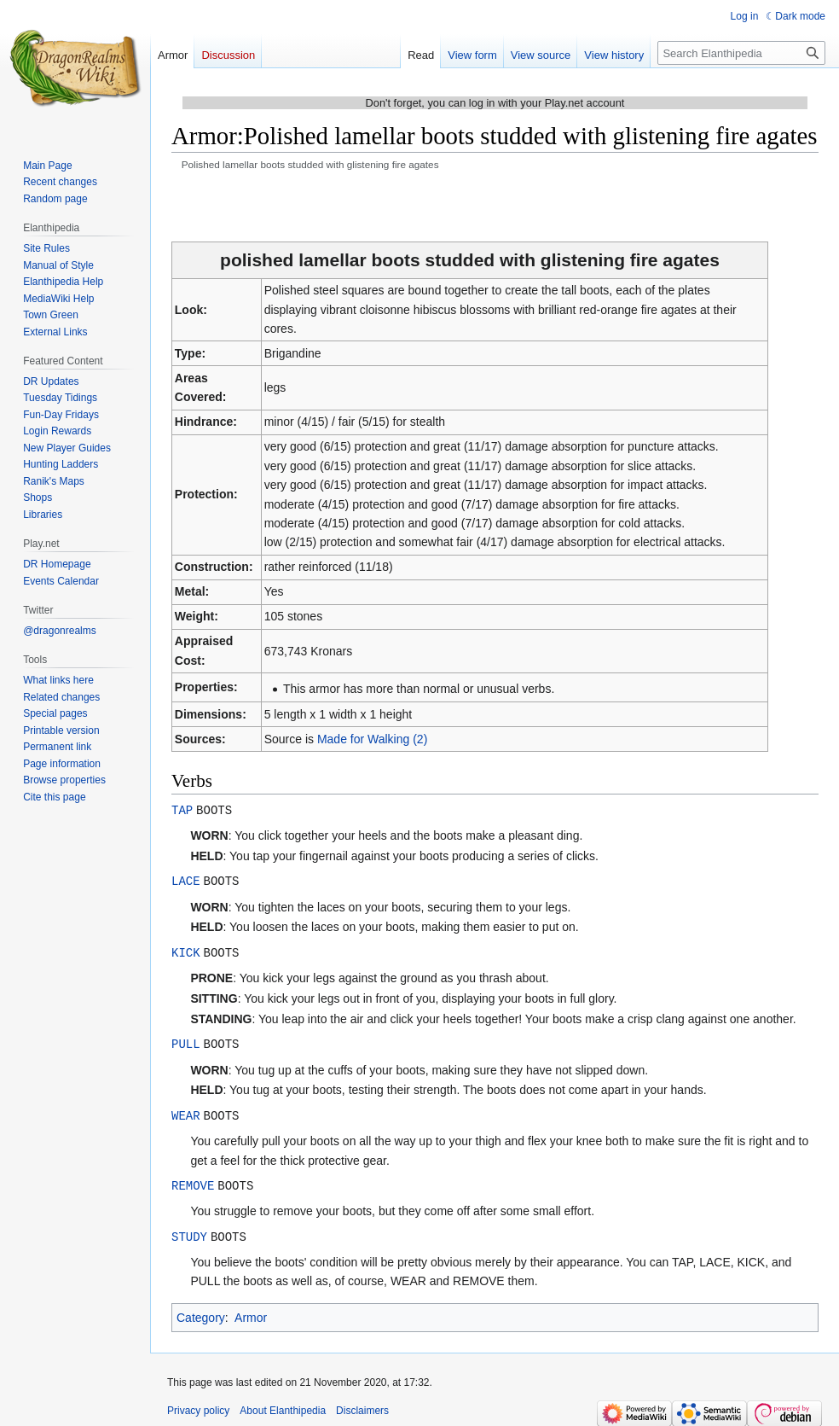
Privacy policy (198, 1405)
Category (200, 1311)
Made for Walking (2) (372, 739)
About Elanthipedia (283, 1405)
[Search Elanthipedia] (741, 53)
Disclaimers (362, 1405)
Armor (250, 1311)
